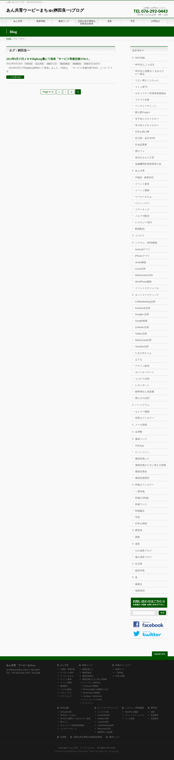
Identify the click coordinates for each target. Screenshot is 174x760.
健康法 (138, 584)
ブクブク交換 (142, 99)
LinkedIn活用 (142, 327)
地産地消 (140, 590)
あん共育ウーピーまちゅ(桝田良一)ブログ (45, 10)
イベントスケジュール (147, 288)
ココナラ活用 (142, 378)
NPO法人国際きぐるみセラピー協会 (149, 72)
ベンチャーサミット (145, 106)
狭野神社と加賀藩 (144, 391)
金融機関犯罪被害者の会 (148, 164)
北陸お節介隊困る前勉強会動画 (87, 737)
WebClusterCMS (144, 275)
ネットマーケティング (147, 294)
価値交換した (142, 458)
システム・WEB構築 (146, 242)
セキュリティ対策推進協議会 (150, 93)
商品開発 (154, 715)
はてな (138, 359)
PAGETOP (159, 654)
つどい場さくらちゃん (147, 80)
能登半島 (140, 570)
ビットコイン (142, 452)
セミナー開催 (142, 411)
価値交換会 (64, 64)
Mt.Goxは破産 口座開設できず (95, 689)
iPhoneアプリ (142, 256)
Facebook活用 (142, 308)
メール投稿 (141, 424)
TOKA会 (28, 64)
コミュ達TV (141, 86)
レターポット (142, 385)
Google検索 (141, 320)
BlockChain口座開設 (91, 693)
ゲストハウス (142, 203)
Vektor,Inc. (103, 751)
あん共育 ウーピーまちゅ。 (83, 748)
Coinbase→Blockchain (92, 696)
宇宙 (137, 517)
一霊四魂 (140, 491)
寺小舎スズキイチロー (147, 125)
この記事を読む (16, 77)
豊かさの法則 (142, 398)
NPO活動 (140, 57)
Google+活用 (142, 314)
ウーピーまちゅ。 (144, 196)
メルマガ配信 (142, 216)
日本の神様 (141, 523)
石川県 (138, 563)
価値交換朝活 (142, 478)
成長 (137, 543)
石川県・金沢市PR (145, 138)
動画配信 (77, 64)
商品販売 (154, 718)
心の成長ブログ (143, 550)
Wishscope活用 (143, 340)
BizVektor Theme (87, 751)
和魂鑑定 (140, 510)
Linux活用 (140, 268)
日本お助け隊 (142, 131)
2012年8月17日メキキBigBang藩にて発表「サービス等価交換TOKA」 (48, 58)
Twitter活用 (141, 333)
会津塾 (138, 431)
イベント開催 (142, 190)
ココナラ (140, 235)
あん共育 (39, 64)
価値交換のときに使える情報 (150, 465)
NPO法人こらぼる (144, 64)
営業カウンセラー (144, 418)
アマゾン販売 (142, 365)
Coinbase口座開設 (90, 686)
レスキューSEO (143, 222)
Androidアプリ (142, 249)
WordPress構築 (143, 281)
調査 (137, 537)
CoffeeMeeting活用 (145, 301)
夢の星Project (142, 112)
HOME (8, 39)
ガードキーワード (144, 372)
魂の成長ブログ (143, 557)
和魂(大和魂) (142, 497)
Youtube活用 (142, 346)
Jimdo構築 (140, 262)
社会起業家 (141, 144)
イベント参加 (142, 184)
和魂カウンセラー (91, 64)
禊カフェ (140, 151)
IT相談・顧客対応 (144, 177)
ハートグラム (142, 404)
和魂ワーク (141, 504)
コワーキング (142, 209)
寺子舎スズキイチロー (147, 118)
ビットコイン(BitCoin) (91, 683)
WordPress (71, 751)
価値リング (51, 64)
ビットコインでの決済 (92, 699)
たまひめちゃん (143, 353)
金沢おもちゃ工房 (144, 157)
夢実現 (138, 530)
